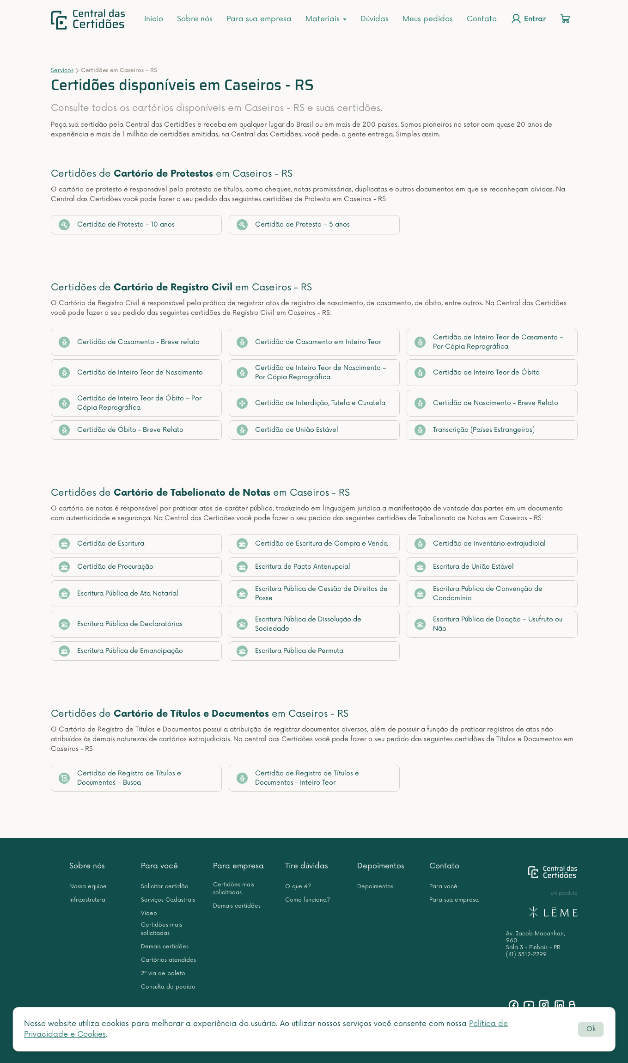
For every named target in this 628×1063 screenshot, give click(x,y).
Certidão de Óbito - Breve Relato (121, 430)
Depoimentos (380, 866)
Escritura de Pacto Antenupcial (293, 566)
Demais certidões (165, 946)
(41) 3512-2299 (526, 954)
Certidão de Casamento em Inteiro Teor (309, 342)
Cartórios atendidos (168, 960)
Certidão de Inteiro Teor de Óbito (477, 372)
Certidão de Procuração (106, 566)
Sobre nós (195, 19)
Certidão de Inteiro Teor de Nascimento (131, 372)
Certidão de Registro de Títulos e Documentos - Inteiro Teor (298, 777)
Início (153, 19)
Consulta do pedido (168, 986)
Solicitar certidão (165, 886)
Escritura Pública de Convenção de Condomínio (479, 593)
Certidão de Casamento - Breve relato (129, 342)
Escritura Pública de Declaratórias (121, 624)
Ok (591, 1029)
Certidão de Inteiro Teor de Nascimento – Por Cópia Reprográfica (311, 372)
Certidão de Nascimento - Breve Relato (486, 403)
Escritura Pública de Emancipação (121, 651)
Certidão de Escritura (101, 543)
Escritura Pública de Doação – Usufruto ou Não (488, 624)
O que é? (298, 886)
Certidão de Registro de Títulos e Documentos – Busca (120, 777)
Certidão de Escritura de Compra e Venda (312, 543)
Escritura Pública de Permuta (290, 651)
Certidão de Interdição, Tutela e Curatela (311, 403)
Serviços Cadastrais (168, 900)
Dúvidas (374, 19)
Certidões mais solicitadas (161, 929)
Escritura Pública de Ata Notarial (118, 593)
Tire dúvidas (306, 866)
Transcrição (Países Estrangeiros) (475, 430)
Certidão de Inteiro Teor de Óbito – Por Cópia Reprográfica (130, 403)
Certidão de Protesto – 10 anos (117, 224)
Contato (482, 19)
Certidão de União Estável (287, 430)
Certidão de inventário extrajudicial (480, 543)
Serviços (62, 70)
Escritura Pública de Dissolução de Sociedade (299, 624)
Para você (159, 866)
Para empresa (238, 866)
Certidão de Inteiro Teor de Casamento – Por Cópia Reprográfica (489, 341)
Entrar (528, 18)
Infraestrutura (87, 900)
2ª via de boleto (163, 973)
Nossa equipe (88, 886)
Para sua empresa (259, 19)
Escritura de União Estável (464, 566)
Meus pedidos (427, 19)
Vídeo (149, 913)
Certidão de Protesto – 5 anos (293, 224)
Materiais (326, 19)
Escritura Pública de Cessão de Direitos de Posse (312, 593)
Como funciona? (307, 900)
